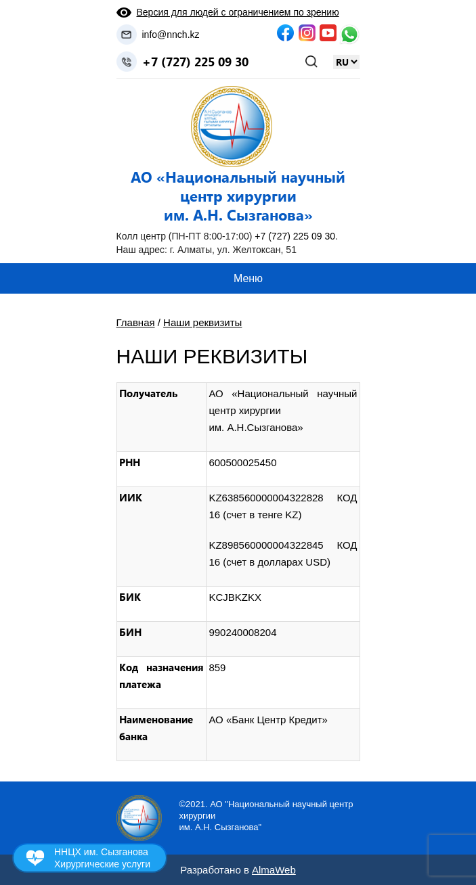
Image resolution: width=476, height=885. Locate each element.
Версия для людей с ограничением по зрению (238, 12)
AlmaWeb (274, 870)
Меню (248, 278)
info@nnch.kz (171, 34)
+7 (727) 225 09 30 (195, 61)
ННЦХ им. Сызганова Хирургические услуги (102, 857)
